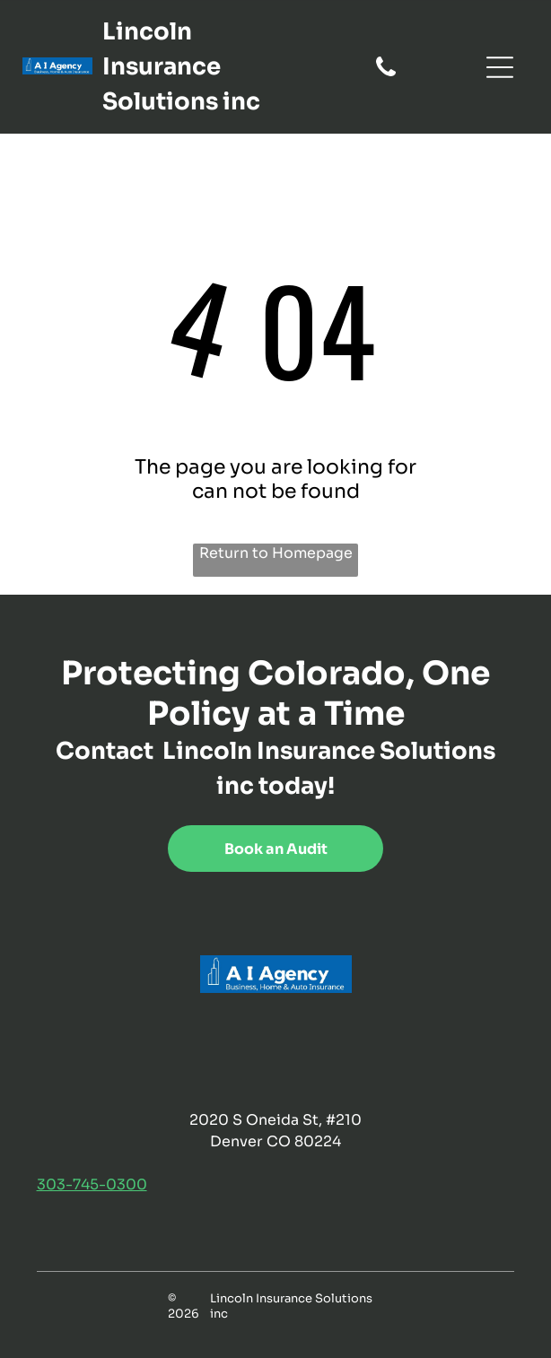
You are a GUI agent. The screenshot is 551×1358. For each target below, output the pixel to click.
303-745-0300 (92, 1184)
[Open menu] (499, 67)
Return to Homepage (276, 553)
